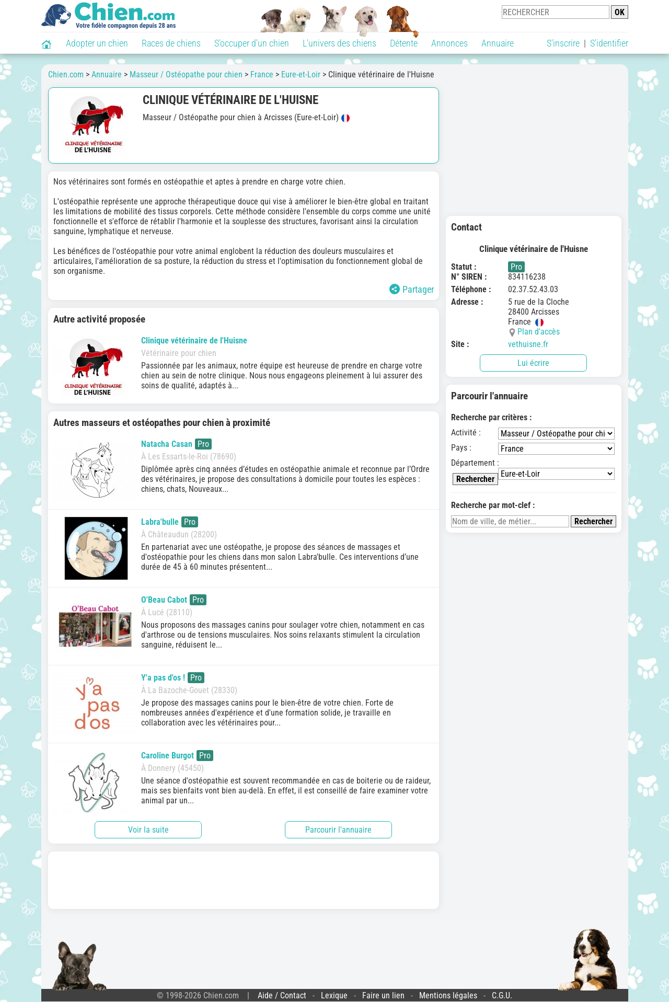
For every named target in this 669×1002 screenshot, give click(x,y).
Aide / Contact (282, 995)
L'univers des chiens (339, 43)
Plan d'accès (538, 332)
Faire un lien (383, 995)
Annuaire (497, 43)
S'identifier (609, 43)
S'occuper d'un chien (251, 43)
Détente (404, 43)
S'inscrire (563, 43)
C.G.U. (502, 995)
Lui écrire (533, 363)
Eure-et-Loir (300, 74)
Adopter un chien (97, 43)
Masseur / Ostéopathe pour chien (186, 74)
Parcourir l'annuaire (338, 830)
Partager (411, 289)
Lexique (334, 995)
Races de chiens (171, 43)
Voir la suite (148, 830)
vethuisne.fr (528, 344)
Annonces (449, 43)
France (261, 74)
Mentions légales (448, 995)
